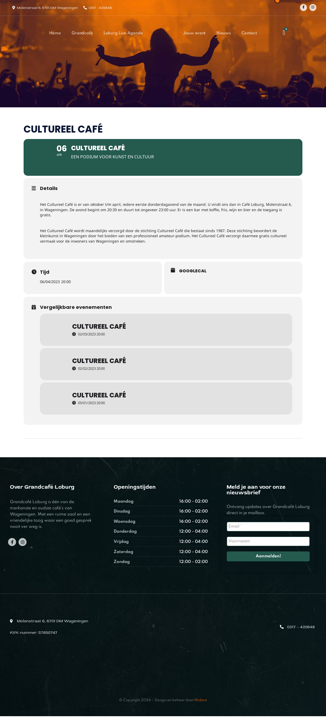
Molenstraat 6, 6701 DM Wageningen (47, 8)
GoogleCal (192, 282)
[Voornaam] (268, 553)
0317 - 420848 (100, 8)
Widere (200, 712)
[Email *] (268, 538)
